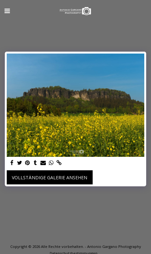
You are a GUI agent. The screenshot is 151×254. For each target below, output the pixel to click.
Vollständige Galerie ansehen (49, 177)
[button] (7, 10)
